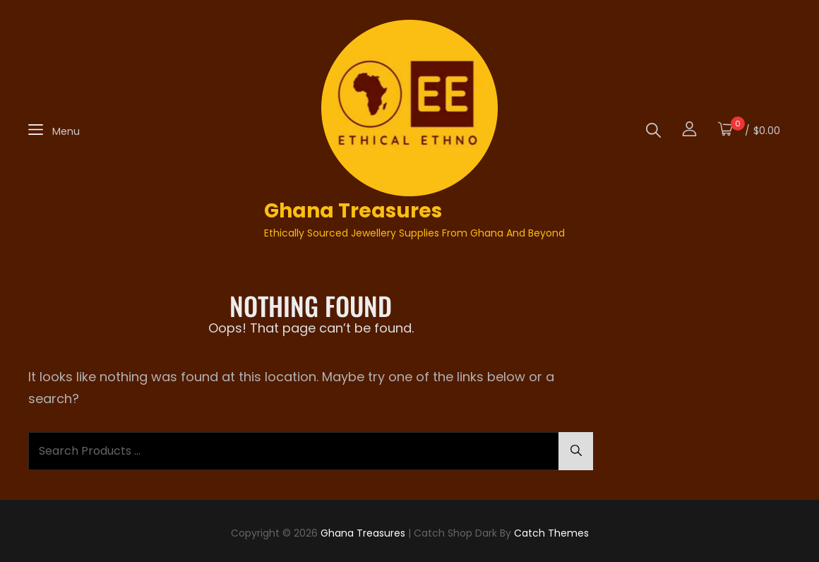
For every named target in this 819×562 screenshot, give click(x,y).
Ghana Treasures (353, 211)
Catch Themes (551, 533)
